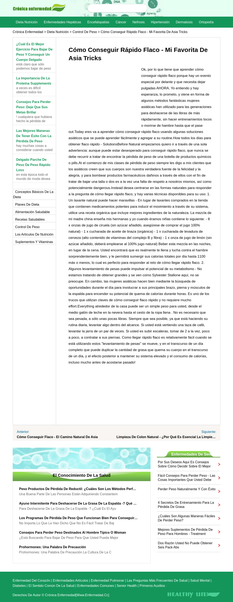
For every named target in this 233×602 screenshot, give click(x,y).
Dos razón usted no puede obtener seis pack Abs (185, 545)
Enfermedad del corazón (31, 580)
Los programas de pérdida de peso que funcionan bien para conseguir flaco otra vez (78, 518)
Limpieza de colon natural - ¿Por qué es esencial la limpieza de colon (166, 437)
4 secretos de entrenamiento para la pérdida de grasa (186, 505)
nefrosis (138, 22)
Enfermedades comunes (95, 585)
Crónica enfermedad (28, 32)
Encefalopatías (98, 22)
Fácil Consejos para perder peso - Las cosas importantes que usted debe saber (186, 478)
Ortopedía (206, 22)
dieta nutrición (27, 22)
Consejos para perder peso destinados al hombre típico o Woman (72, 532)
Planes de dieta (27, 204)
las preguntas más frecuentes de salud (157, 580)
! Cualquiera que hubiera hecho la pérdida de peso (34, 121)
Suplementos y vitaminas (34, 242)
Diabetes (19, 585)
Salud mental (200, 580)
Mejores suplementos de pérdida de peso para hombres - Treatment (185, 532)
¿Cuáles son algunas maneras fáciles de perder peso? (186, 518)
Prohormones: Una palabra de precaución (52, 547)
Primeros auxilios (152, 585)
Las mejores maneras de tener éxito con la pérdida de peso (34, 136)
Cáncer (120, 22)
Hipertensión (160, 22)
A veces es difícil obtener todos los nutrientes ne (29, 92)
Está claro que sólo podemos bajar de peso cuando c (33, 68)
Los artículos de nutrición (34, 234)
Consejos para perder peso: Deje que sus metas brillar (33, 107)
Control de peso (84, 32)
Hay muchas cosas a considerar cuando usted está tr (34, 150)
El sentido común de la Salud (51, 585)
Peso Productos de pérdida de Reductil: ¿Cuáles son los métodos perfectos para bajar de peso (78, 489)
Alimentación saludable (32, 212)
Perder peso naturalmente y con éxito (187, 489)
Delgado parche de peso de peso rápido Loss (33, 165)
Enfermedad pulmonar (107, 580)
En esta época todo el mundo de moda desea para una (33, 179)
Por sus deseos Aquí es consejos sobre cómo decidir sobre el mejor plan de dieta (184, 464)
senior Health (127, 585)
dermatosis (184, 22)
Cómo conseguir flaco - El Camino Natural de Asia (57, 437)
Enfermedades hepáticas (62, 22)
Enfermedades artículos (70, 580)
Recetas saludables (30, 219)
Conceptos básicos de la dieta (33, 194)
